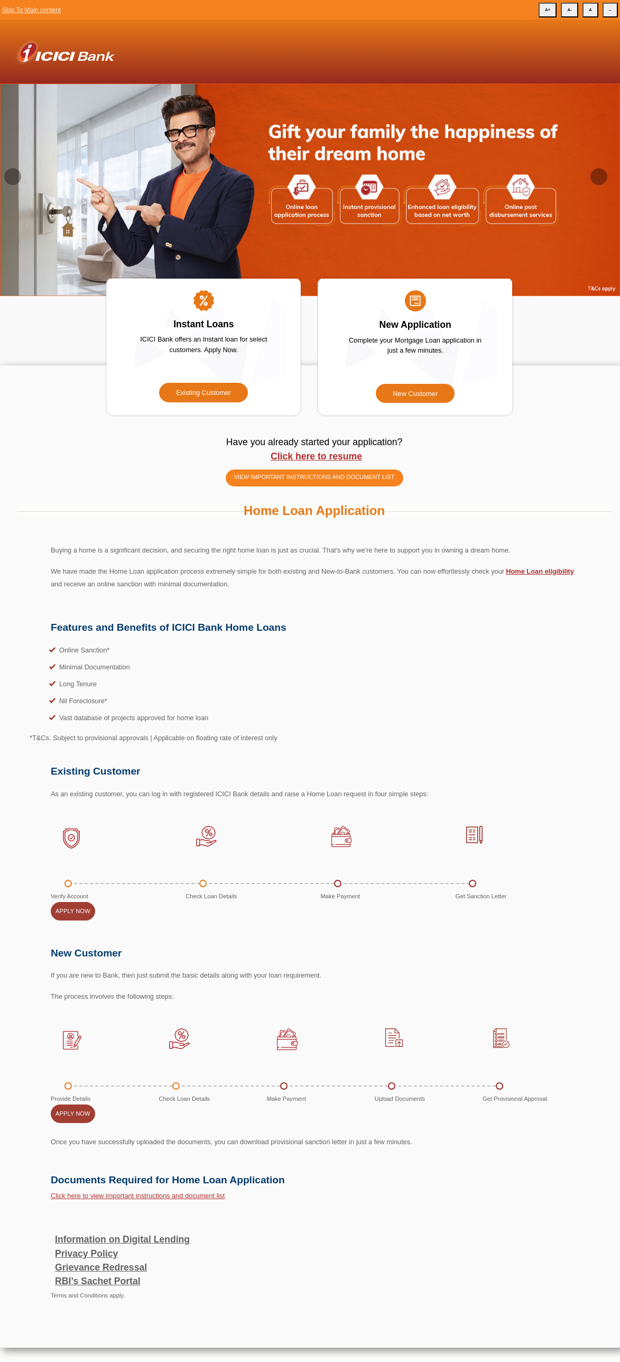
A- (569, 9)
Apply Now (72, 911)
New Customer (415, 394)
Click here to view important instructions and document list (138, 1196)
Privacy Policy (86, 1253)
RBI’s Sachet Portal (98, 1281)
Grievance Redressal (101, 1267)
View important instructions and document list (314, 477)
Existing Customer (203, 393)
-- (610, 9)
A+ (547, 9)
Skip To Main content (31, 10)
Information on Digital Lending (122, 1239)
